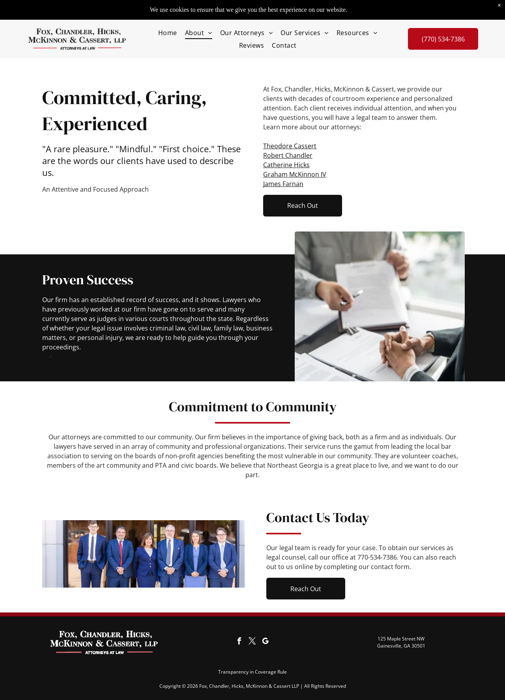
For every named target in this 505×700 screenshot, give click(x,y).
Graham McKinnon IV (294, 174)
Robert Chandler (287, 155)
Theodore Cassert (289, 146)
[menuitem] (167, 32)
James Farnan (283, 183)
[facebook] (239, 642)
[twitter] (252, 642)
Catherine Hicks (286, 165)
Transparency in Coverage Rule (252, 671)
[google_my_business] (265, 642)
